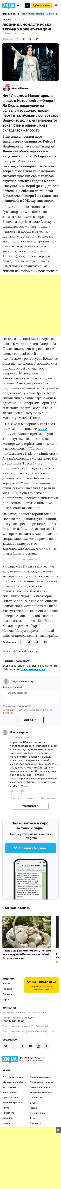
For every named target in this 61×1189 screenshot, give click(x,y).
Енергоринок (9, 1092)
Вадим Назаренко (15, 958)
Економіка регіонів (12, 1102)
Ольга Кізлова (20, 88)
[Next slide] (56, 14)
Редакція (7, 994)
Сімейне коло (37, 1113)
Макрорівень (9, 1087)
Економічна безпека (41, 1092)
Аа (27, 5)
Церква (6, 1123)
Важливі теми (10, 14)
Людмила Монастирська (22, 151)
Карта (5, 999)
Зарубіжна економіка (42, 1082)
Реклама (7, 989)
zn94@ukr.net (41, 1026)
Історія (33, 1108)
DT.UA (42, 429)
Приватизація (10, 1097)
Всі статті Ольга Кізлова (18, 651)
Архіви (6, 983)
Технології (8, 1112)
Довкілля (7, 1118)
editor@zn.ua (47, 1031)
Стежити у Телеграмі (30, 848)
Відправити (30, 720)
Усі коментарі (30, 806)
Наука (5, 1107)
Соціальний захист (40, 1077)
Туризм (34, 1118)
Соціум (34, 1102)
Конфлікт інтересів (40, 1087)
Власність (35, 1123)
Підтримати (41, 5)
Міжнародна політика (14, 1082)
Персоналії (36, 1097)
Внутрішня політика (13, 1077)
